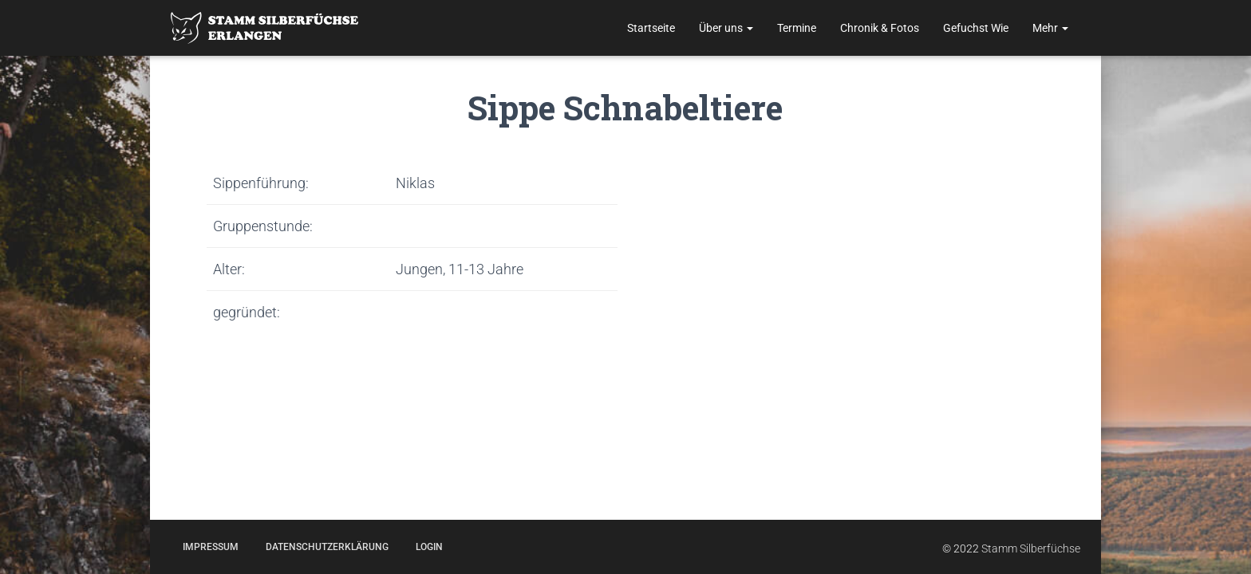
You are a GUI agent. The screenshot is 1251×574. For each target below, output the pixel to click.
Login (429, 546)
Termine (796, 28)
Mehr (1050, 28)
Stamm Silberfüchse (1030, 548)
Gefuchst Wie (975, 28)
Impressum (211, 546)
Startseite (651, 28)
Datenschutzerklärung (327, 546)
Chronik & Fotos (879, 28)
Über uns (726, 28)
